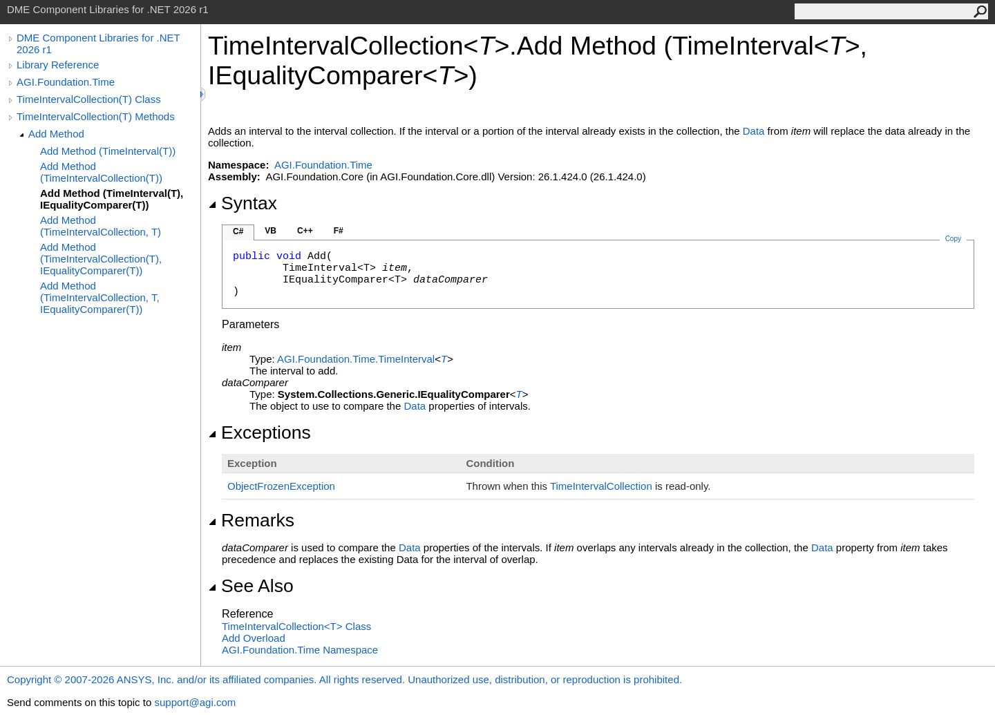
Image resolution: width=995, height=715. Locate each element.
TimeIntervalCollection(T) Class (89, 99)
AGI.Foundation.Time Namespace (300, 650)
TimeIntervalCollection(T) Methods (96, 116)
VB (270, 231)
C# (238, 231)
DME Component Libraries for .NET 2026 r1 (98, 43)
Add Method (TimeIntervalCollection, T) (100, 226)
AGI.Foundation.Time (66, 82)
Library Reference (58, 64)
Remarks (251, 520)
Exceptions (259, 432)
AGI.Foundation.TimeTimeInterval (356, 359)
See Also (251, 585)
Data (754, 131)
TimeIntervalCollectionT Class (296, 626)
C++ (305, 231)
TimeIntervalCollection (601, 486)
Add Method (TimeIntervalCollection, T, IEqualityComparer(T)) (100, 297)
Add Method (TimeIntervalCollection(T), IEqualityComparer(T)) (101, 258)
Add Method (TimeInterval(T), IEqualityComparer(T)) (111, 199)
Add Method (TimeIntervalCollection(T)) (101, 172)
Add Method (56, 134)
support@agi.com (195, 702)
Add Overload (253, 638)
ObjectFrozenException (281, 486)
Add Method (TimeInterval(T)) (108, 151)
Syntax (242, 203)
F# (338, 231)
